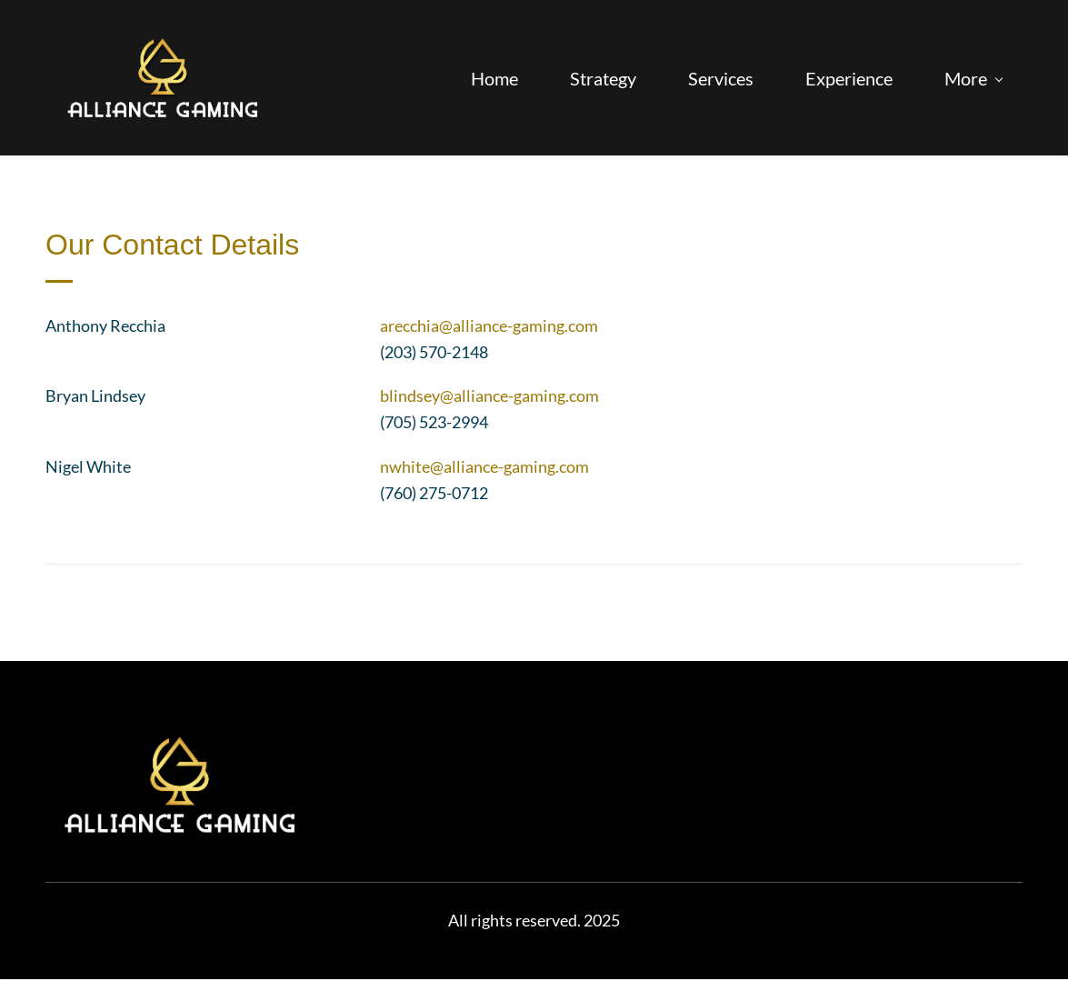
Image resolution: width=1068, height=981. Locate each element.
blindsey (410, 397)
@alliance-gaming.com (518, 327)
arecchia (409, 327)
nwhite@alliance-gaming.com (484, 468)
